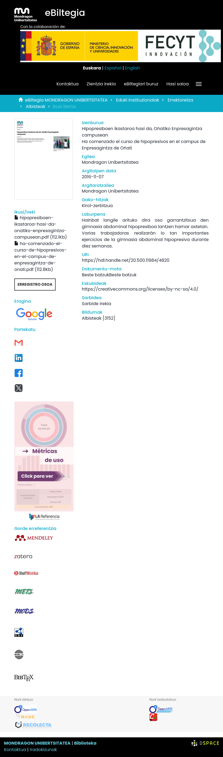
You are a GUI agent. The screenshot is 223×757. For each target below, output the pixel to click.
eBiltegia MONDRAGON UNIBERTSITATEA (66, 100)
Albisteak (35, 106)
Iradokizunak (43, 749)
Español (112, 68)
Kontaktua (67, 84)
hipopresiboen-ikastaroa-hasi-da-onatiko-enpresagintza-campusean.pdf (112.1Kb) (40, 227)
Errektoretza (180, 100)
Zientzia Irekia (101, 84)
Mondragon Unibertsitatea (110, 162)
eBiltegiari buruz (141, 84)
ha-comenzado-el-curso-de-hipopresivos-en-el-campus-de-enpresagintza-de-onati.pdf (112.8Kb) (40, 256)
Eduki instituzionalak (137, 100)
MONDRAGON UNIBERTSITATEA (37, 743)
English (132, 68)
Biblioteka (85, 743)
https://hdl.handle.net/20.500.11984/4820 (126, 260)
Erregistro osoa (35, 284)
